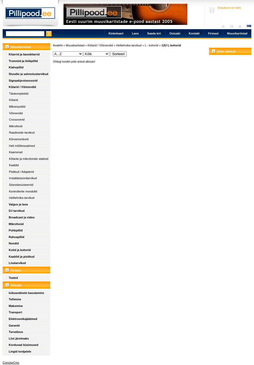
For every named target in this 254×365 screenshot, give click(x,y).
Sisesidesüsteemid (21, 184)
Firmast (213, 33)
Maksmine (16, 305)
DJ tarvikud (17, 210)
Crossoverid (17, 119)
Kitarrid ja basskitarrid (24, 54)
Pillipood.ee (30, 14)
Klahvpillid (16, 67)
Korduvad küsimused (23, 344)
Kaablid (14, 165)
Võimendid (16, 113)
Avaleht (224, 26)
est (248, 26)
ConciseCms (11, 362)
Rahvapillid (16, 237)
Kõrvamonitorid (19, 139)
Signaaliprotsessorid (23, 80)
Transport (15, 312)
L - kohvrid (151, 45)
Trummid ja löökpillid (23, 61)
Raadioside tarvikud (22, 132)
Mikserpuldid (17, 106)
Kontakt (194, 33)
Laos (135, 33)
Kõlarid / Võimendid (22, 87)
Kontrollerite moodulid (23, 191)
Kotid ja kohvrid (20, 250)
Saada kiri (233, 26)
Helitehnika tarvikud (21, 197)
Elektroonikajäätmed (23, 318)
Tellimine (15, 299)
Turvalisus (16, 331)
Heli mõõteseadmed (22, 145)
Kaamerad (15, 152)
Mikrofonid (15, 126)
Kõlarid (13, 100)
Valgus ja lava (18, 204)
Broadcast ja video (22, 217)
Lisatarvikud (17, 263)
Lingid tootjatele (20, 351)
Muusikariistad (237, 33)
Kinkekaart (115, 33)
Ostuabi (174, 33)
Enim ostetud (226, 51)
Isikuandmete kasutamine (26, 292)
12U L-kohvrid (171, 45)
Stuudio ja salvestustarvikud (28, 74)
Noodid (14, 243)
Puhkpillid (16, 230)
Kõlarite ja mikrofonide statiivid (28, 158)
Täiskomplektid (18, 93)
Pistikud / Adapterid (21, 171)
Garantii (14, 325)
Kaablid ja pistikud (21, 256)
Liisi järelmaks (19, 338)
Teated (13, 277)
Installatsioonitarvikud (23, 178)
